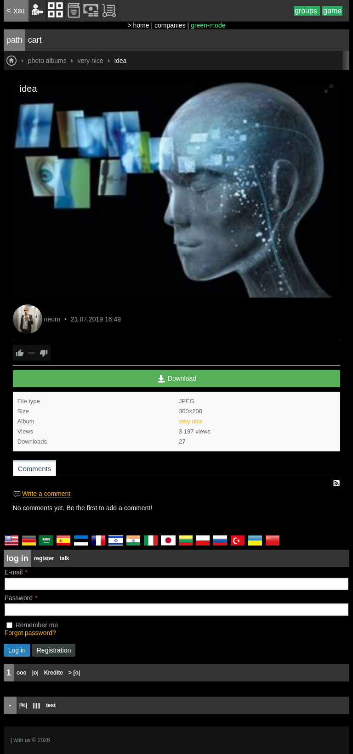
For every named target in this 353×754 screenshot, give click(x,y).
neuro (53, 319)
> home (138, 25)
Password (19, 598)
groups (307, 11)
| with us (21, 740)
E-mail (14, 572)
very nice (191, 421)
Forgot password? (30, 632)
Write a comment (46, 493)
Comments (34, 469)
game (332, 11)
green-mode (208, 25)
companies (170, 25)
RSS (336, 483)
